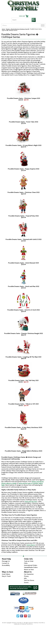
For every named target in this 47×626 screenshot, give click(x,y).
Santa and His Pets (31, 501)
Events (26, 582)
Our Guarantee (29, 574)
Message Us (6, 561)
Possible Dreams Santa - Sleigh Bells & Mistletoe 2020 (23, 451)
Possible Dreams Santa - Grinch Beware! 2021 (23, 263)
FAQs (26, 563)
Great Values (6, 574)
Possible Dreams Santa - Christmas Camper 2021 (23, 98)
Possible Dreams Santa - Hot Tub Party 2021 (23, 380)
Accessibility (6, 565)
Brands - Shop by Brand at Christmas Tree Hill (17, 29)
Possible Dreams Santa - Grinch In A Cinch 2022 (23, 310)
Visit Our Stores (29, 580)
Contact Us (5, 563)
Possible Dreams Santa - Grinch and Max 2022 (23, 286)
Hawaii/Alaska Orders (31, 567)
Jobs (25, 578)
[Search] (21, 20)
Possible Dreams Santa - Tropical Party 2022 (23, 216)
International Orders (30, 565)
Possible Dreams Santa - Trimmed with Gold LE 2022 (23, 239)
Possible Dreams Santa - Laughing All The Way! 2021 (23, 357)
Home (3, 29)
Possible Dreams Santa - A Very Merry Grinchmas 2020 (23, 427)
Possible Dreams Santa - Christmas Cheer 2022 (23, 192)
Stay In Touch (6, 576)
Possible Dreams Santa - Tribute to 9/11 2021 (23, 404)
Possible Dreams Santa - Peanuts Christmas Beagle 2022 (23, 333)
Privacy (26, 576)
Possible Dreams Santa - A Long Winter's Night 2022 (23, 145)
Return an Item (29, 569)
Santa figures (31, 545)
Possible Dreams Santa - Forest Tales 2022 (23, 122)
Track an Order (28, 561)
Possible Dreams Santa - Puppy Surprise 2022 (23, 169)
